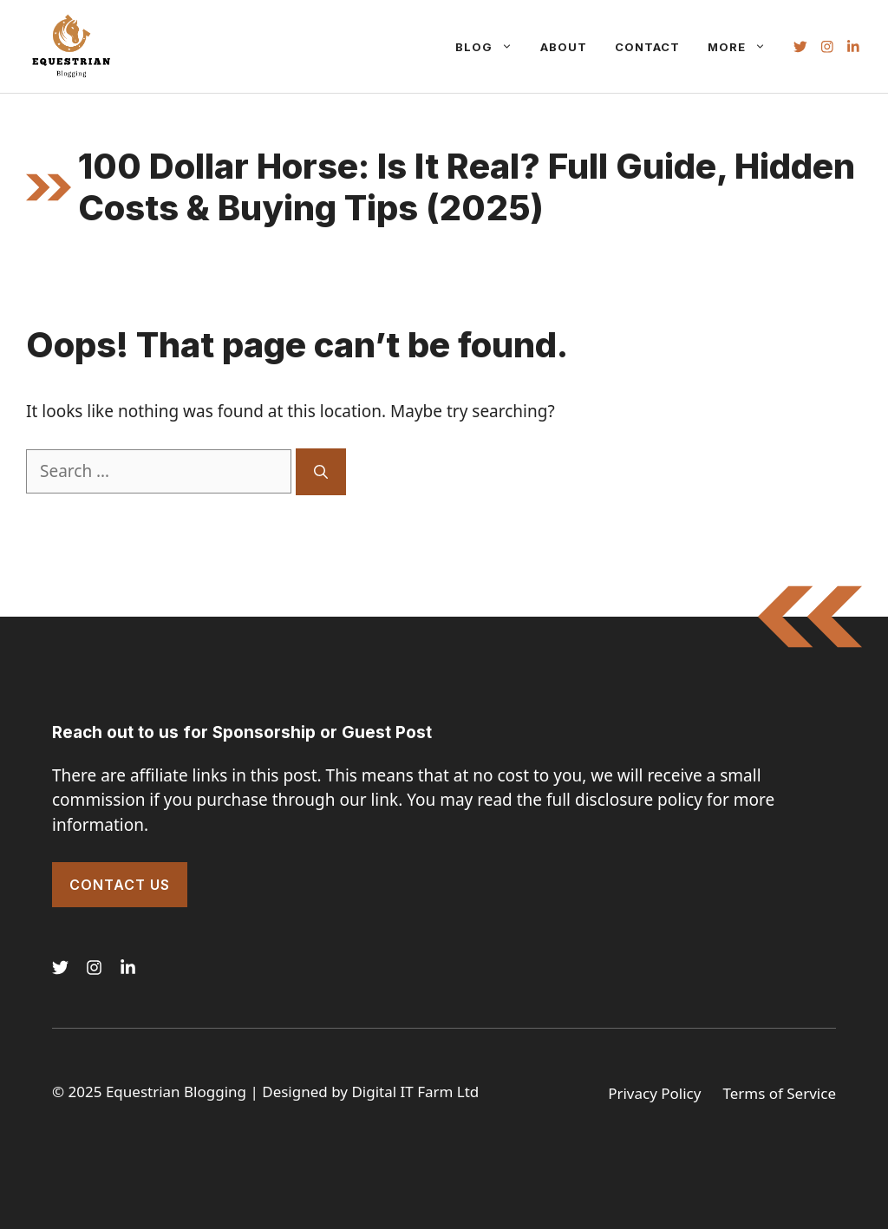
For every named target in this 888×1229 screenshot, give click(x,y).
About (563, 47)
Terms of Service (779, 1093)
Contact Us (119, 884)
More (744, 47)
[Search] (321, 471)
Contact (647, 47)
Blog (490, 47)
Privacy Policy (654, 1093)
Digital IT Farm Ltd (415, 1092)
